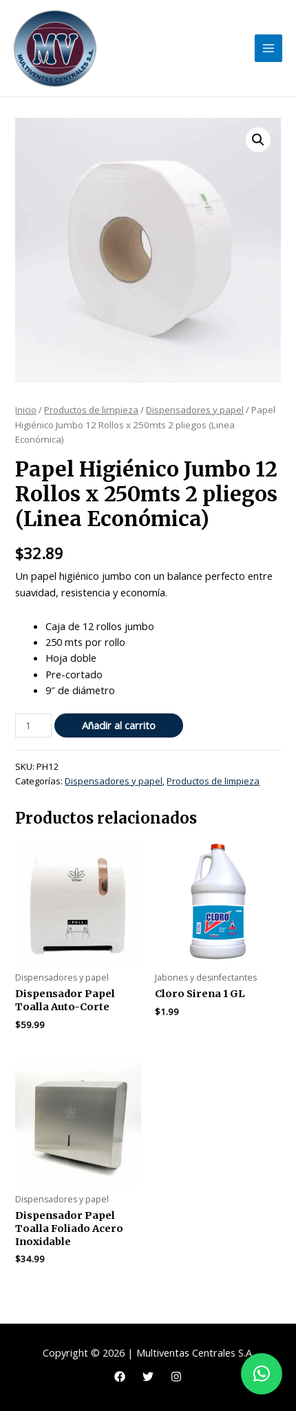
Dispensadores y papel (195, 410)
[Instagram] (176, 1376)
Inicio (25, 410)
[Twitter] (148, 1376)
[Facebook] (119, 1376)
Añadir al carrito (119, 725)
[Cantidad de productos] (33, 725)
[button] (258, 139)
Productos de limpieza (91, 410)
